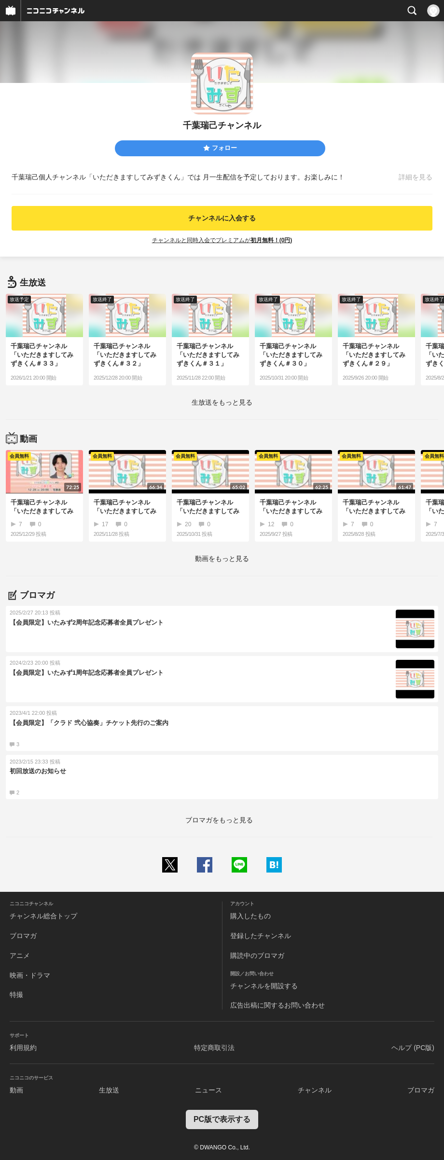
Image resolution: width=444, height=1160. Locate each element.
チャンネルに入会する (222, 218)
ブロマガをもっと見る (219, 820)
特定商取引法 (214, 1047)
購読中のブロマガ (257, 955)
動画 (16, 1090)
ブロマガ (23, 936)
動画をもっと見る (222, 558)
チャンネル (315, 1090)
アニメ (20, 955)
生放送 (109, 1090)
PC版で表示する (222, 1119)
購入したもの (250, 916)
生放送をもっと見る (222, 402)
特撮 (16, 994)
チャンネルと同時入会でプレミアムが (222, 240)
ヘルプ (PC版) (412, 1047)
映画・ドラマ (30, 975)
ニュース (208, 1090)
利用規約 (23, 1047)
